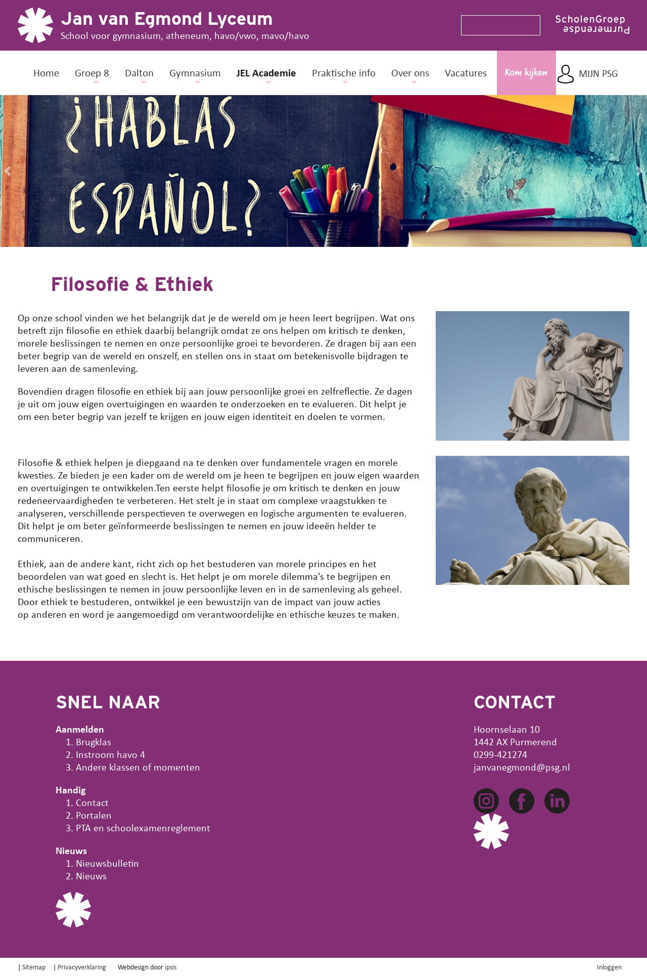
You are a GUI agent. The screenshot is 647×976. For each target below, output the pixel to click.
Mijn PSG (598, 73)
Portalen (94, 815)
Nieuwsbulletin (107, 863)
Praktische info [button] (344, 72)
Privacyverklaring (82, 966)
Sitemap (33, 966)
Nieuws (91, 875)
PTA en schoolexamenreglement (143, 827)
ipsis (170, 966)
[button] (7, 171)
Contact (92, 802)
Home (46, 72)
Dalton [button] (139, 72)
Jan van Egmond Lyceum (167, 18)
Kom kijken (526, 73)
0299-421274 (500, 754)
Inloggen (609, 966)
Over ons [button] (410, 72)
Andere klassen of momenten (138, 767)
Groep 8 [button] (92, 72)
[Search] (496, 25)
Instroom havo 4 (110, 754)
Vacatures (466, 72)
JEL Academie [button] (266, 72)
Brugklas (93, 741)
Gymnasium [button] (195, 72)
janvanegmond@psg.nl (522, 767)
